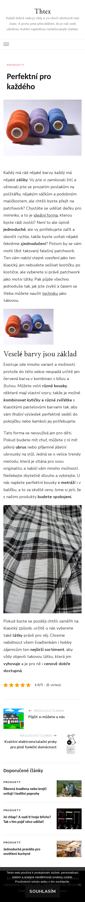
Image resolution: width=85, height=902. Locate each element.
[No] (79, 884)
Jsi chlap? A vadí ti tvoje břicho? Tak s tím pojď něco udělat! (27, 819)
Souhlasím (42, 891)
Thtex (42, 11)
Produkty (15, 65)
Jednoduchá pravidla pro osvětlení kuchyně (21, 851)
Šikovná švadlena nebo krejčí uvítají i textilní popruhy (24, 791)
